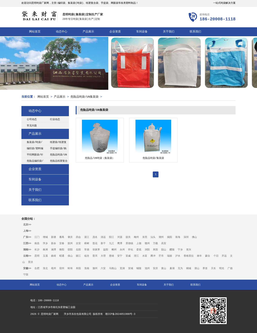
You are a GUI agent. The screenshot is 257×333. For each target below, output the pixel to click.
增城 (45, 237)
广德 (230, 268)
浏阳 (147, 249)
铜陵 (138, 268)
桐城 (188, 268)
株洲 (45, 249)
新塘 (53, 237)
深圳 (186, 237)
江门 (36, 237)
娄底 (138, 249)
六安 (103, 268)
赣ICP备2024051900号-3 (120, 314)
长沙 (36, 249)
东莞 (144, 237)
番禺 (61, 237)
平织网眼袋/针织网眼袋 (32, 155)
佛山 (194, 237)
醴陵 (172, 249)
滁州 (94, 268)
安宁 (119, 255)
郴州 (114, 249)
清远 (103, 237)
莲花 (94, 243)
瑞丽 (169, 255)
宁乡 (180, 249)
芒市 (161, 255)
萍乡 (45, 243)
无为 (180, 268)
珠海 (177, 237)
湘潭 (53, 249)
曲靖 (53, 255)
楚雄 (111, 255)
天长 (213, 268)
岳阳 (78, 249)
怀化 (130, 249)
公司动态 (32, 119)
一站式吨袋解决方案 (224, 3)
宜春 (61, 243)
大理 (103, 255)
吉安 (78, 243)
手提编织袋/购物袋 (55, 149)
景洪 (30, 262)
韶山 (163, 249)
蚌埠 (70, 268)
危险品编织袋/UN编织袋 (32, 162)
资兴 (188, 249)
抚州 (70, 243)
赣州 (147, 243)
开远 (224, 255)
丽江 (78, 255)
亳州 (53, 268)
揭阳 (169, 237)
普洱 (94, 255)
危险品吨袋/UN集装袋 (84, 97)
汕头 (152, 237)
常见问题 (32, 125)
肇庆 (70, 237)
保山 (70, 255)
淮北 (45, 268)
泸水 (177, 255)
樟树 (86, 243)
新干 (103, 243)
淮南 (86, 268)
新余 (53, 243)
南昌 (36, 243)
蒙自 (207, 255)
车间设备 (142, 31)
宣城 (130, 268)
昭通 (61, 255)
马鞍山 (113, 268)
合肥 (36, 268)
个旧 (215, 255)
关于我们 (168, 31)
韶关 (128, 237)
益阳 (105, 249)
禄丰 (199, 255)
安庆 (155, 268)
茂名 (94, 237)
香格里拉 (189, 255)
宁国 (25, 274)
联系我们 (195, 31)
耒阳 (155, 249)
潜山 (196, 268)
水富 (144, 255)
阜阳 (78, 268)
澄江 (136, 255)
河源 (119, 237)
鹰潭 (119, 243)
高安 (163, 243)
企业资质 (115, 31)
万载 (155, 243)
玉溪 (45, 255)
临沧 (86, 255)
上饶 (138, 243)
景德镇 (129, 243)
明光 (221, 268)
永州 (122, 249)
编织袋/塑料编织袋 (32, 149)
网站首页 (35, 31)
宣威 (128, 255)
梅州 (136, 237)
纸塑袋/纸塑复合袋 (55, 143)
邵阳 (70, 249)
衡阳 (61, 249)
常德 (86, 249)
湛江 (86, 237)
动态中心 (61, 31)
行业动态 (55, 119)
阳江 (111, 237)
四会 (78, 237)
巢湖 (172, 268)
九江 (111, 243)
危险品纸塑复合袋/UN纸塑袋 (56, 162)
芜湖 (122, 268)
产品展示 (88, 31)
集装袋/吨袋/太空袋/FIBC (31, 143)
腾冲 (152, 255)
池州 (147, 268)
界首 (205, 268)
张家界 (96, 249)
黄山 (163, 268)
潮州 (161, 237)
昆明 (36, 255)
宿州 (61, 268)
